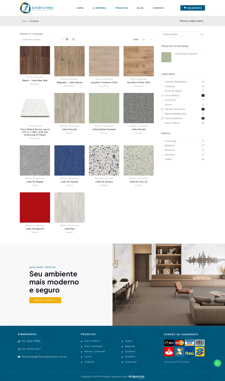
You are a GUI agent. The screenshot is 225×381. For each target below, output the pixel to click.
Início (24, 21)
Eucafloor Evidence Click (104, 82)
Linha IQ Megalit (35, 181)
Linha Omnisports (35, 228)
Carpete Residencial (184, 81)
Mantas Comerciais (69, 126)
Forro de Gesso (184, 91)
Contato (158, 8)
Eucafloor (104, 86)
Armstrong (34, 138)
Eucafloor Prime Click (139, 82)
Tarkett (69, 133)
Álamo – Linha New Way (35, 80)
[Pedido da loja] (42, 39)
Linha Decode (69, 129)
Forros (184, 105)
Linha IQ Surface (104, 181)
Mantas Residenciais (184, 114)
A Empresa (99, 8)
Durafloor (35, 84)
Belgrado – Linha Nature (69, 82)
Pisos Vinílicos (184, 124)
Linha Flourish (138, 129)
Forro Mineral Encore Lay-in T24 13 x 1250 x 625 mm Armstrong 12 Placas (35, 132)
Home (80, 8)
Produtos (121, 8)
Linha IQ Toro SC (138, 181)
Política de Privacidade (177, 361)
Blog (140, 8)
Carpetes (184, 86)
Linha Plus (69, 228)
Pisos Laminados (34, 77)
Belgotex (184, 147)
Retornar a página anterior (191, 21)
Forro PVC (184, 100)
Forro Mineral (35, 126)
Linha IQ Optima (69, 181)
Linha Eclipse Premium (104, 129)
